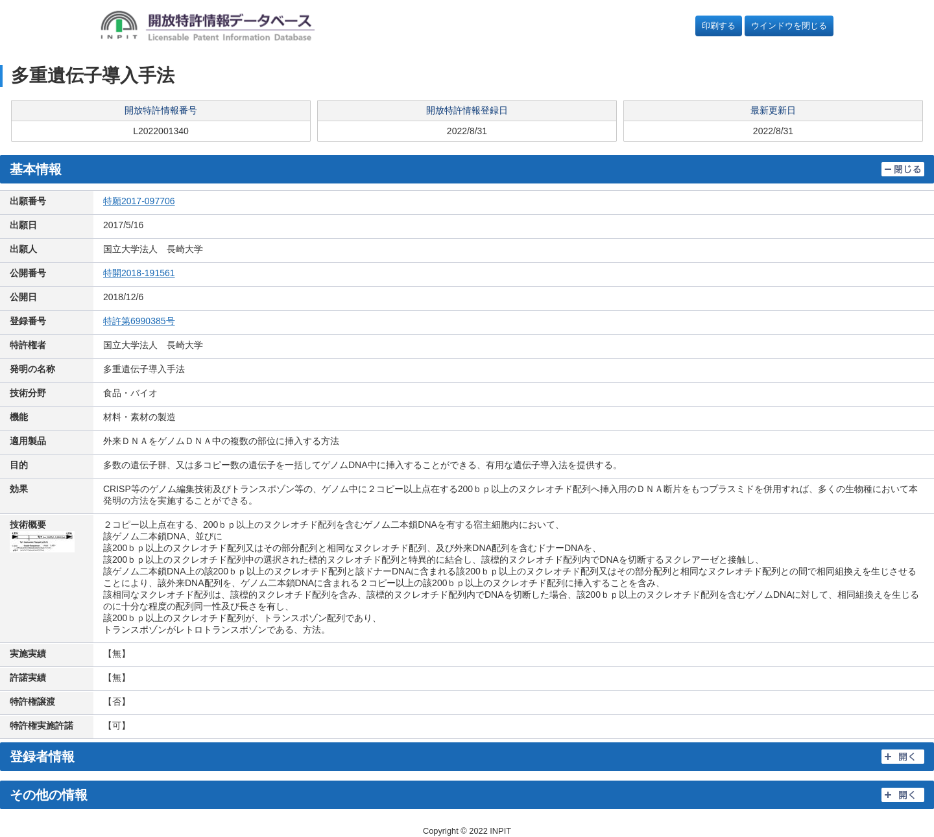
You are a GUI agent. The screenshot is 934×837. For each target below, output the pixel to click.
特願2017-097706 (139, 201)
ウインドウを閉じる (789, 25)
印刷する (719, 25)
